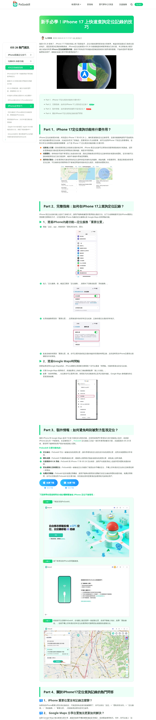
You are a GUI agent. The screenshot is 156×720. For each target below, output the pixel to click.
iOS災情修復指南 (15, 67)
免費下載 (48, 482)
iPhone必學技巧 (15, 106)
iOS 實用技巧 (77, 38)
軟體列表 (75, 4)
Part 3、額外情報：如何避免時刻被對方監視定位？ (69, 109)
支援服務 (123, 4)
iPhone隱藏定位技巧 (17, 55)
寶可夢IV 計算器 (106, 4)
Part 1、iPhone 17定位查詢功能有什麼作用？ (63, 100)
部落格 (90, 4)
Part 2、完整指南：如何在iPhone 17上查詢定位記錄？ (70, 104)
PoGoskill (77, 441)
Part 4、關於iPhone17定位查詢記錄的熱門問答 (64, 113)
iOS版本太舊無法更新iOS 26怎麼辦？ (19, 95)
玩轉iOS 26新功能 (16, 61)
